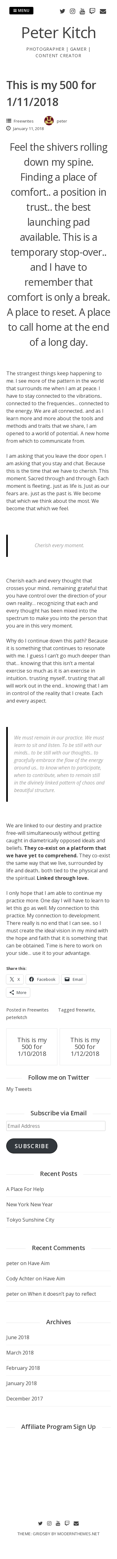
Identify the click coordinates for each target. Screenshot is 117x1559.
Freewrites (24, 121)
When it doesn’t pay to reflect (62, 1293)
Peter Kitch (58, 32)
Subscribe (32, 1146)
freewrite (85, 1010)
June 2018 (17, 1337)
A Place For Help (25, 1189)
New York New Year (29, 1204)
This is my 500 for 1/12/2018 (85, 1047)
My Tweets (19, 1089)
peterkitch (16, 1017)
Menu (21, 10)
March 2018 (20, 1352)
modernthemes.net (78, 1533)
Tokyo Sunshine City (30, 1219)
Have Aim (39, 1263)
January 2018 (21, 1383)
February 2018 (23, 1368)
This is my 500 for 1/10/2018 (32, 1047)
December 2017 (24, 1398)
